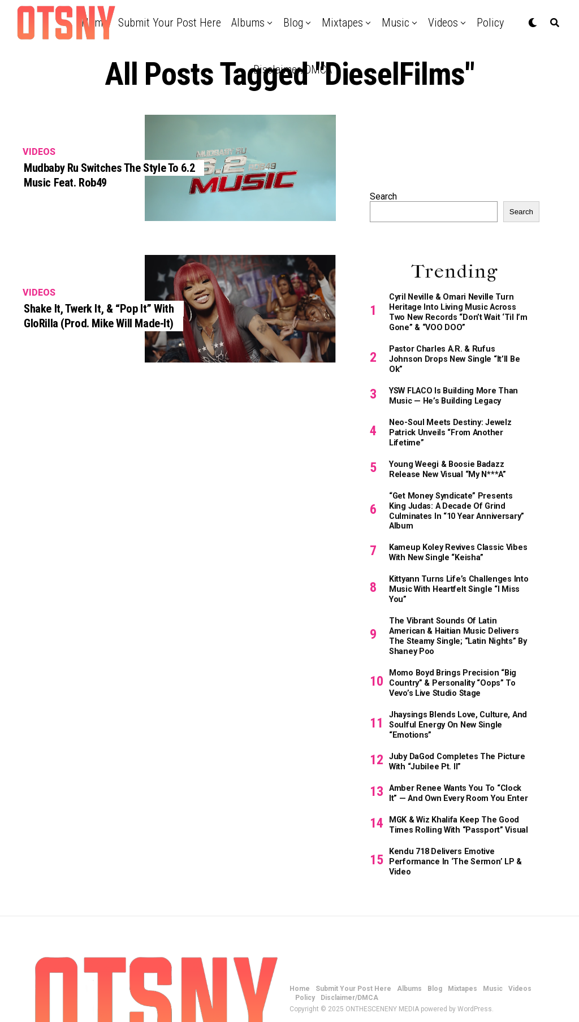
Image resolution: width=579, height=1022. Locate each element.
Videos (443, 22)
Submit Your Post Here (169, 22)
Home (300, 947)
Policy (490, 22)
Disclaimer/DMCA (292, 69)
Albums (248, 22)
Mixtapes (342, 22)
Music (395, 22)
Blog (293, 22)
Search (383, 196)
